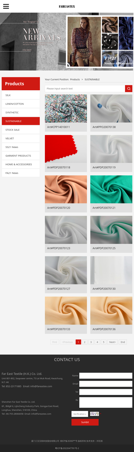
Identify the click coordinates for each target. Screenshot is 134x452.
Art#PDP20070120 (58, 208)
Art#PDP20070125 (104, 248)
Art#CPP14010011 (58, 127)
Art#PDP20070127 (58, 289)
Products (75, 79)
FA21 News (11, 173)
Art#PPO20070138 (104, 127)
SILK (7, 95)
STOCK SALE (12, 129)
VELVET (9, 138)
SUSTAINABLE (13, 121)
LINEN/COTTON (14, 103)
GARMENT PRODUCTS (18, 155)
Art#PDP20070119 (104, 167)
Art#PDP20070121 (104, 208)
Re (77, 399)
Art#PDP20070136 (104, 329)
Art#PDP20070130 (104, 289)
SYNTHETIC (12, 112)
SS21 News (11, 147)
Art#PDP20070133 (58, 329)
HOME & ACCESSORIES (18, 164)
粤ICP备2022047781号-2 (67, 448)
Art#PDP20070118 (58, 167)
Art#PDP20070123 (58, 248)
